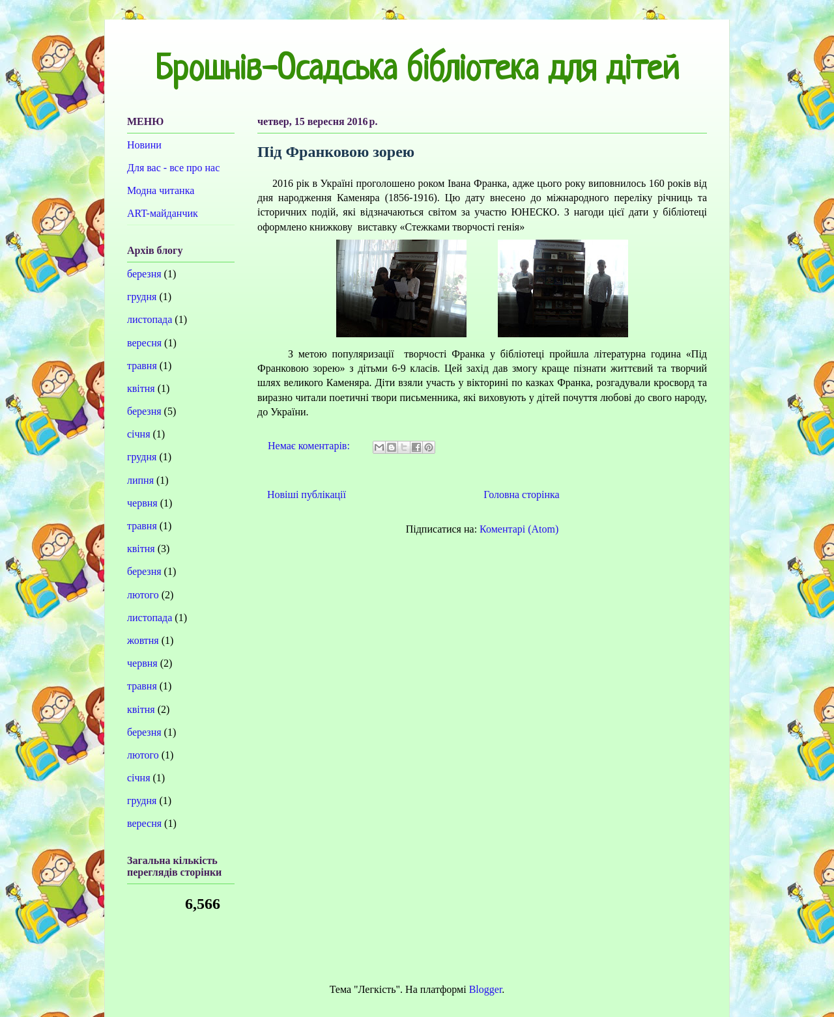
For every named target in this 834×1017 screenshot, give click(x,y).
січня (139, 433)
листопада (149, 319)
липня (140, 480)
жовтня (143, 640)
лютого (143, 594)
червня (142, 503)
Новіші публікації (306, 494)
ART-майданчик (162, 213)
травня (142, 365)
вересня (144, 342)
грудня (141, 296)
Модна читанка (160, 190)
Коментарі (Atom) (519, 529)
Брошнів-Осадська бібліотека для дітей (417, 71)
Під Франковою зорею (335, 151)
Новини (144, 144)
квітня (141, 388)
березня (144, 273)
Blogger (485, 989)
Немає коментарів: (310, 445)
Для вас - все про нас (173, 167)
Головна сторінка (521, 494)
